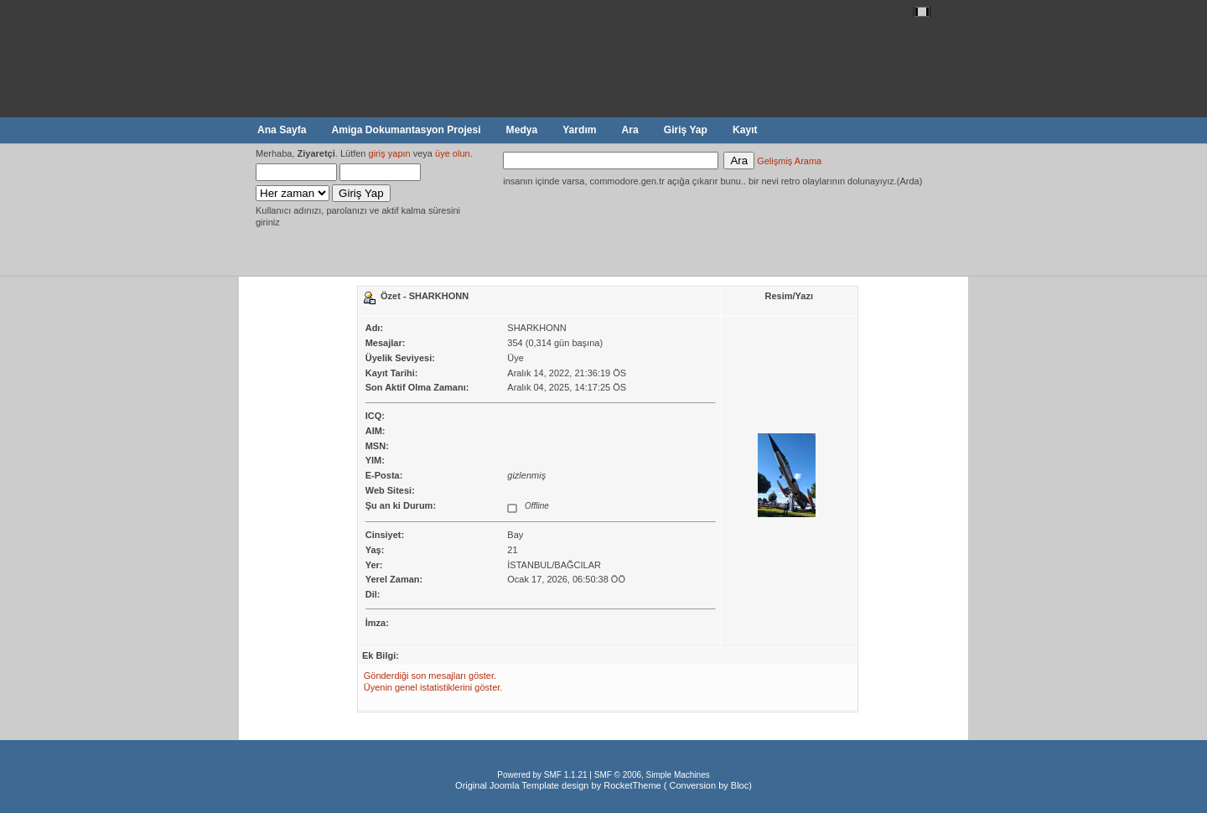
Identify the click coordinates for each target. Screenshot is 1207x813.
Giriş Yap (685, 130)
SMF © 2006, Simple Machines (652, 774)
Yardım (579, 130)
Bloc (740, 785)
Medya (522, 130)
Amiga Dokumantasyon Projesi (405, 130)
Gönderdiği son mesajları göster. (430, 676)
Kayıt (745, 130)
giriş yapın (390, 153)
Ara (630, 130)
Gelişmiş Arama (789, 161)
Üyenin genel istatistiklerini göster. (433, 687)
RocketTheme (632, 785)
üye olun (452, 153)
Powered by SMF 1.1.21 (542, 774)
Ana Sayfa (281, 130)
